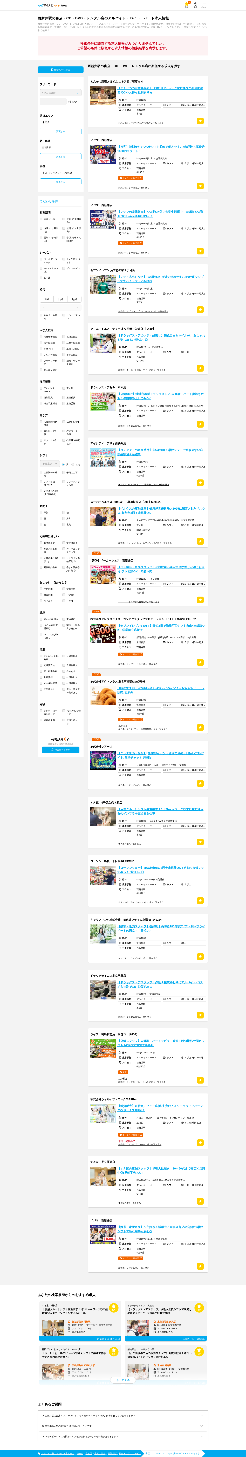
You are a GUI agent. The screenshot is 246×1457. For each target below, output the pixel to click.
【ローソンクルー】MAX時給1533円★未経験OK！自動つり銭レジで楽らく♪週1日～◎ (160, 870)
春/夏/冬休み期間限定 (73, 239)
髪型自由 (70, 589)
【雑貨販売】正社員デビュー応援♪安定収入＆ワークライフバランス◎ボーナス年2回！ (160, 1108)
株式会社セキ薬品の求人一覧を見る (134, 426)
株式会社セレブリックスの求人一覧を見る (137, 664)
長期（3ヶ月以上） (51, 239)
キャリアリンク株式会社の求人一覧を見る (137, 958)
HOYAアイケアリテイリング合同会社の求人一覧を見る (143, 484)
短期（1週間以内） (73, 221)
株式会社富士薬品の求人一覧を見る (134, 1017)
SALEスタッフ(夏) (51, 270)
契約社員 (48, 397)
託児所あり (49, 689)
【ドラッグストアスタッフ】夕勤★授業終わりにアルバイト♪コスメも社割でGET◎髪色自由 (160, 984)
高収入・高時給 (50, 317)
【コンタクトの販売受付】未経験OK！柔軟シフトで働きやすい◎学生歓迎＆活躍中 (160, 452)
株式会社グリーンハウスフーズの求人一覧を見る (140, 123)
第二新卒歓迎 (50, 370)
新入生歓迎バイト (73, 261)
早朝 (46, 512)
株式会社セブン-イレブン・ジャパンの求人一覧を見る (143, 311)
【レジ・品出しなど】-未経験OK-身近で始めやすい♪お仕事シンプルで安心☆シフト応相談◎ (160, 279)
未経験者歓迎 (50, 336)
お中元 (47, 277)
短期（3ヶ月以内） (73, 230)
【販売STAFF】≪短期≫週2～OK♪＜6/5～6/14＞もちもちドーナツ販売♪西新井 (160, 690)
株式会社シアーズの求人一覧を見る (134, 785)
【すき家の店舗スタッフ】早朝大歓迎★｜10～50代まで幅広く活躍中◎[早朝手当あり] (161, 1170)
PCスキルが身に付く (51, 636)
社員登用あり (73, 683)
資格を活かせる (73, 722)
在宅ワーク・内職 (73, 433)
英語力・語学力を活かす (50, 712)
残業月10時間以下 (73, 442)
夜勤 (68, 524)
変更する (60, 131)
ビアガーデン (73, 268)
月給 (74, 299)
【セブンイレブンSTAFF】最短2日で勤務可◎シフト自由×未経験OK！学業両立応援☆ (161, 628)
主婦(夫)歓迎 (72, 348)
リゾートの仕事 (50, 442)
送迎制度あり (73, 665)
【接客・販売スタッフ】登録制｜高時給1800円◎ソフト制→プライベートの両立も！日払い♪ (161, 928)
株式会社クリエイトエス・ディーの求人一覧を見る (142, 370)
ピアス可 (70, 595)
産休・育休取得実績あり (73, 691)
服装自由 (48, 595)
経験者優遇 (49, 720)
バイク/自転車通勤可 (51, 627)
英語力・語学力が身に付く (73, 627)
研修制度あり (73, 656)
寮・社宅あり (50, 671)
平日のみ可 (72, 472)
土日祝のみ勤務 (50, 474)
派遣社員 (70, 397)
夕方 (68, 518)
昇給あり (70, 671)
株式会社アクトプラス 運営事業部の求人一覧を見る (143, 729)
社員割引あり (73, 677)
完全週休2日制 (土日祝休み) (51, 493)
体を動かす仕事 (50, 433)
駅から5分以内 (51, 619)
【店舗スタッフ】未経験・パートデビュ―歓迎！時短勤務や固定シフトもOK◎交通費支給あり (160, 1043)
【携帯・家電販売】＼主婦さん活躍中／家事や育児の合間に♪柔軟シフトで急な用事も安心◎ (160, 1229)
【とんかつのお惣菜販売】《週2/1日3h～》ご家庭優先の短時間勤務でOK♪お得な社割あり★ (160, 90)
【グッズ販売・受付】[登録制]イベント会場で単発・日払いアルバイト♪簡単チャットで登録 (160, 755)
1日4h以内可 (72, 422)
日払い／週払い (73, 317)
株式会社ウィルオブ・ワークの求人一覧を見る (139, 1144)
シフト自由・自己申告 (50, 483)
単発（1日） (50, 219)
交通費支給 (49, 665)
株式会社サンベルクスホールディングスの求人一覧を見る (145, 543)
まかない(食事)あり (51, 658)
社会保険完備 (50, 683)
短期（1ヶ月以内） (51, 230)
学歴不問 (48, 348)
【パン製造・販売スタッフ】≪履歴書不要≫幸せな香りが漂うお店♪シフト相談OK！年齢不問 (160, 569)
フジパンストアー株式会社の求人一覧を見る (138, 602)
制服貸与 (48, 677)
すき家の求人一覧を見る (129, 844)
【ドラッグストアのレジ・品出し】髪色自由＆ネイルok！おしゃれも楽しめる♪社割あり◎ (161, 337)
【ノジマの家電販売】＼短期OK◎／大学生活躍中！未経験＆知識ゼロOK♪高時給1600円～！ (160, 214)
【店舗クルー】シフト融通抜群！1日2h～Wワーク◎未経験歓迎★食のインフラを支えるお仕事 (160, 811)
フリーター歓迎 (50, 362)
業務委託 (70, 403)
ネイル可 (48, 601)
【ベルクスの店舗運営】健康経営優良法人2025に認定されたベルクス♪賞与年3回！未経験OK (161, 511)
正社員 (69, 388)
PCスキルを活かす (73, 712)
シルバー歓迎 (50, 354)
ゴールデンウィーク (50, 261)
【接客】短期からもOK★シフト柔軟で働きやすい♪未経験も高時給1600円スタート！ (160, 149)
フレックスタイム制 (73, 483)
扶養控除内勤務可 (50, 423)
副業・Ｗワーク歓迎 (73, 362)
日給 (60, 299)
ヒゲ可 (69, 601)
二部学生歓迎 (73, 342)
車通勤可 (70, 619)
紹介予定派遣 (50, 403)
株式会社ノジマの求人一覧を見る (133, 188)
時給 (46, 299)
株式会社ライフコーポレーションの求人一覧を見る (142, 1082)
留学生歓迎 (72, 354)
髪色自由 (48, 589)
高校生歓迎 (72, 336)
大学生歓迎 (49, 342)
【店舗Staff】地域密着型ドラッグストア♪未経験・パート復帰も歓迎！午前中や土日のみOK (160, 396)
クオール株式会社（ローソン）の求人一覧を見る (140, 902)
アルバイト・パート (50, 390)
